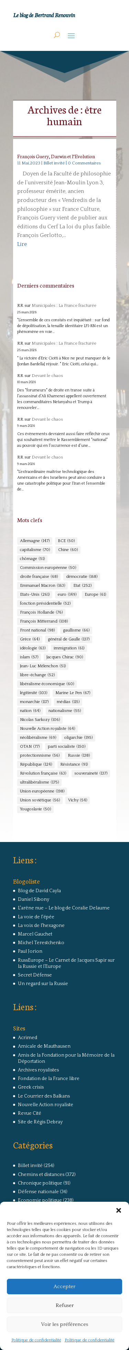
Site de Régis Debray (40, 1122)
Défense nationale (38, 1192)
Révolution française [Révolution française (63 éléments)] (43, 773)
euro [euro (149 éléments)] (67, 595)
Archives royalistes (38, 1070)
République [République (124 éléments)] (36, 765)
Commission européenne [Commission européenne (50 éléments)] (48, 568)
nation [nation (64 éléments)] (30, 711)
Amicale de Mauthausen (44, 1046)
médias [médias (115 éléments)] (68, 702)
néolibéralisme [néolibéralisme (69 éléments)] (38, 738)
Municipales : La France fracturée (64, 305)
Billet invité (54, 163)
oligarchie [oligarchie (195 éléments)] (78, 738)
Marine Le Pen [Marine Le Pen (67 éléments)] (72, 693)
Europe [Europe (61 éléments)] (95, 595)
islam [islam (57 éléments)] (29, 657)
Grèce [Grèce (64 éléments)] (30, 639)
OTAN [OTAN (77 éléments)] (30, 747)
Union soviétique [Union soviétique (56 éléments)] (40, 800)
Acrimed (27, 1037)
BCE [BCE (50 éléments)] (66, 541)
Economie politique (40, 1200)
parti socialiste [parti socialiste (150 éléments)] (66, 747)
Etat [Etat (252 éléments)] (82, 586)
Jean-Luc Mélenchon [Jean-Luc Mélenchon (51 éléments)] (43, 666)
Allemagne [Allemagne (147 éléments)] (35, 541)
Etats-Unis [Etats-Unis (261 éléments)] (35, 595)
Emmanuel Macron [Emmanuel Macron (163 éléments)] (42, 586)
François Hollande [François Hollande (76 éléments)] (41, 612)
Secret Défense (35, 975)
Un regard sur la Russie (43, 983)
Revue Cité (29, 1113)
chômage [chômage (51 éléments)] (32, 559)
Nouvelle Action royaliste (45, 1105)
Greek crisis (31, 1087)
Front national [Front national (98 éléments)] (37, 630)
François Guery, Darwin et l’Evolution (56, 156)
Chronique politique (40, 1183)
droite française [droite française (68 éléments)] (39, 577)
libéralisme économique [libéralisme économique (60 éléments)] (47, 684)
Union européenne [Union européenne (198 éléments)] (42, 791)
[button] (118, 1210)
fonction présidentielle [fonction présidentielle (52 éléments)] (45, 604)
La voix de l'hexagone (41, 925)
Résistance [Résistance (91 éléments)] (74, 765)
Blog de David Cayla (39, 891)
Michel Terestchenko (41, 943)
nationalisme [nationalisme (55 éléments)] (65, 711)
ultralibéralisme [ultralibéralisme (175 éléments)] (39, 782)
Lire (22, 244)
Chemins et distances (41, 1174)
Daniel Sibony (33, 899)
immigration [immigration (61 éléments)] (69, 648)
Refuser (65, 1305)
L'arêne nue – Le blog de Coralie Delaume (64, 908)
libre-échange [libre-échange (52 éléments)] (37, 675)
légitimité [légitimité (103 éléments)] (33, 693)
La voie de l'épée (36, 917)
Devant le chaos (47, 375)
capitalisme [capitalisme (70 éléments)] (35, 550)
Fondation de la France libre (48, 1078)
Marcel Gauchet (35, 934)
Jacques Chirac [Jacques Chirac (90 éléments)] (64, 657)
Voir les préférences (64, 1324)
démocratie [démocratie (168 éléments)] (81, 577)
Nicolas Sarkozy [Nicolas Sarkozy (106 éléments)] (40, 720)
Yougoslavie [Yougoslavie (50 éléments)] (35, 809)
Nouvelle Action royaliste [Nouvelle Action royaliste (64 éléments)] (47, 729)
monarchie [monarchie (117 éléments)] (34, 702)
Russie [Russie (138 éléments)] (79, 756)
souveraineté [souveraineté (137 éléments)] (90, 773)
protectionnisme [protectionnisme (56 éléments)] (40, 756)
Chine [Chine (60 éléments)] (68, 550)
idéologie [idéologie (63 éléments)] (32, 648)
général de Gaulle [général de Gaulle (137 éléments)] (68, 639)
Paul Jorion (30, 951)
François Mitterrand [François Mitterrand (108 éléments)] (44, 621)
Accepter (64, 1286)
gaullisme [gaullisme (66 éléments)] (76, 630)
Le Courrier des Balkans (44, 1096)
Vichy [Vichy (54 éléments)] (77, 800)
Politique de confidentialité (36, 1340)
